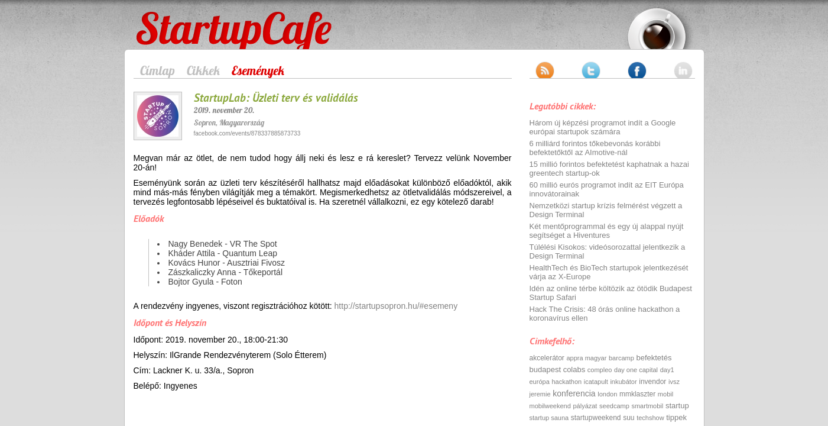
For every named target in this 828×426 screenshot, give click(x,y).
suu (628, 418)
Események (258, 70)
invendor (652, 381)
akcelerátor (547, 358)
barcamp (621, 358)
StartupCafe (158, 19)
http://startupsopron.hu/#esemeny (396, 306)
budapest (545, 369)
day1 (667, 369)
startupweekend (596, 418)
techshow (650, 417)
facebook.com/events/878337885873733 (247, 133)
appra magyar (587, 358)
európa (540, 381)
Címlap (157, 70)
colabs (574, 369)
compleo (599, 369)
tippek (676, 417)
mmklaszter (637, 394)
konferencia (574, 393)
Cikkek (203, 70)
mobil (665, 394)
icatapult (596, 381)
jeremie (540, 394)
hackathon (566, 381)
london (607, 394)
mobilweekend (550, 405)
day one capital (636, 369)
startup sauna (549, 417)
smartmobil (647, 405)
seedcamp (614, 405)
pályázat (585, 405)
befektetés (653, 357)
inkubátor (623, 381)
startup (677, 405)
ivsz (674, 381)
